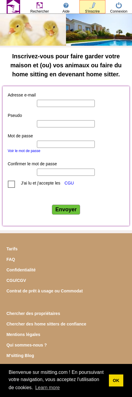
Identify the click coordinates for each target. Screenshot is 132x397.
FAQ (10, 259)
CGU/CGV (16, 280)
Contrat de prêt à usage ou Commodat (44, 291)
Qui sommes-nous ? (26, 345)
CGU (69, 183)
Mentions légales (23, 334)
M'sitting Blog (20, 355)
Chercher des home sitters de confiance (46, 324)
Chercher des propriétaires (33, 313)
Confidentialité (20, 269)
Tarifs (11, 248)
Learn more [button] (47, 387)
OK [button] (116, 380)
